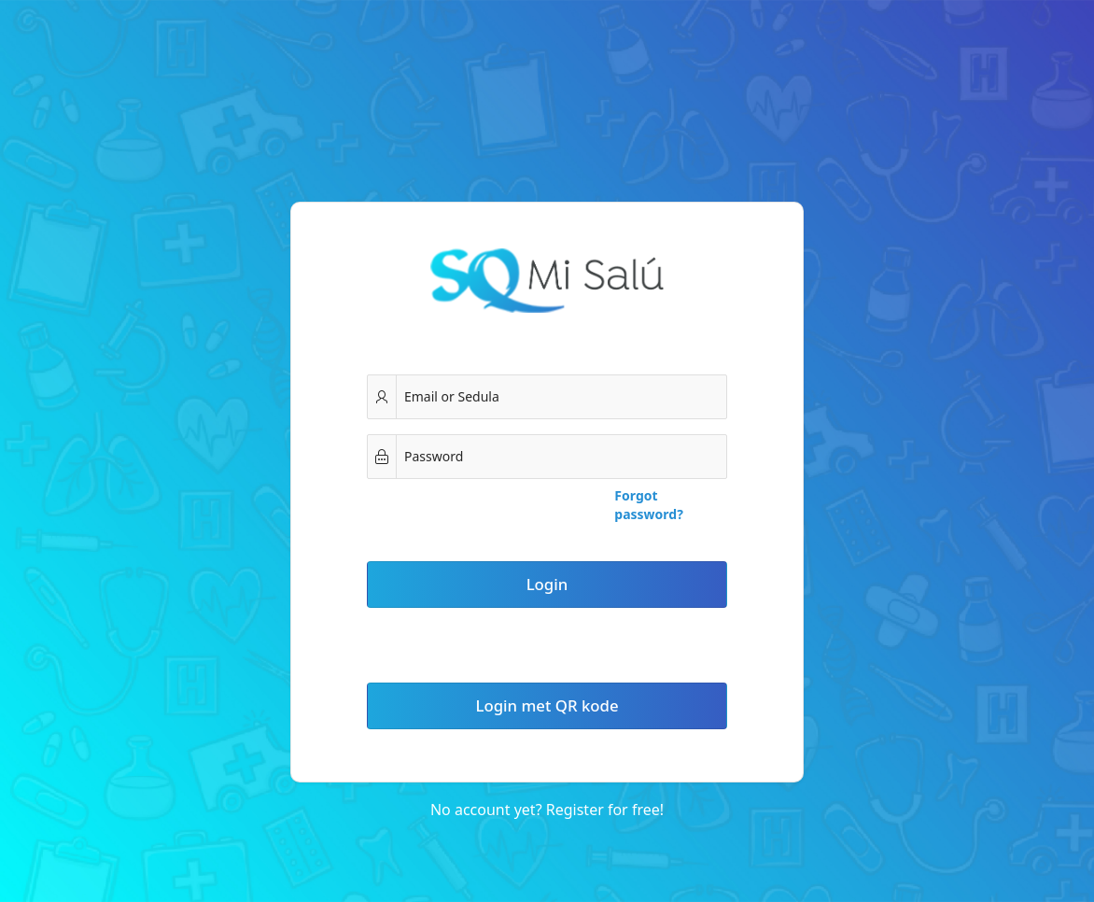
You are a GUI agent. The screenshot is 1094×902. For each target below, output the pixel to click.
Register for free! (605, 809)
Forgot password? (648, 504)
